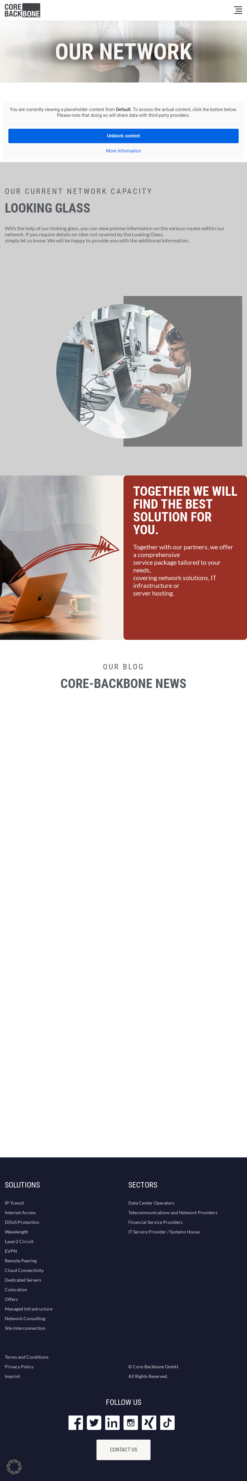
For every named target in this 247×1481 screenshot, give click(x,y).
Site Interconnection (25, 1328)
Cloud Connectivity (24, 1270)
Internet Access (20, 1212)
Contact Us (123, 1450)
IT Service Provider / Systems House (164, 1231)
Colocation (16, 1289)
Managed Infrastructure (28, 1308)
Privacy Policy (19, 1366)
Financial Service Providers (155, 1222)
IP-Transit (14, 1203)
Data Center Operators (151, 1203)
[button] (14, 1467)
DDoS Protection (22, 1222)
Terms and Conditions (27, 1357)
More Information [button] (123, 150)
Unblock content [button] (123, 135)
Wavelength (16, 1231)
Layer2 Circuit (19, 1241)
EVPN (11, 1251)
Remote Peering (21, 1260)
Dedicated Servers (23, 1280)
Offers (11, 1299)
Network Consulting (25, 1318)
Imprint (12, 1376)
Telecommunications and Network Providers (172, 1212)
